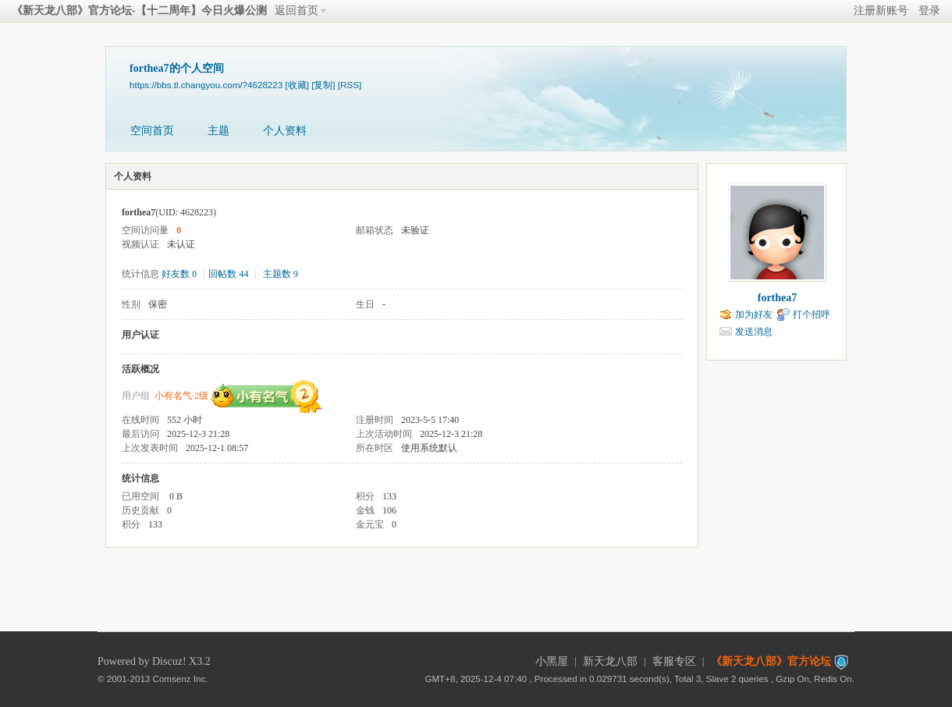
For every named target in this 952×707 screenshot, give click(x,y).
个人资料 (285, 131)
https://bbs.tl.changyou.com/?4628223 (206, 85)
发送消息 (754, 331)
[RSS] (349, 85)
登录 (929, 10)
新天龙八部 (610, 661)
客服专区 (674, 661)
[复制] (323, 85)
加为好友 (754, 314)
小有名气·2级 (181, 395)
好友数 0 (179, 273)
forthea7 (777, 298)
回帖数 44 (228, 273)
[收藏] (296, 85)
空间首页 (152, 131)
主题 (218, 131)
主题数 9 (280, 273)
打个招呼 (811, 314)
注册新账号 (881, 10)
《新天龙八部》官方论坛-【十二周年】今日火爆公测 (139, 10)
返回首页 (296, 10)
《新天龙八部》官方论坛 (771, 661)
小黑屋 (551, 661)
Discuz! (169, 661)
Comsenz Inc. (180, 678)
